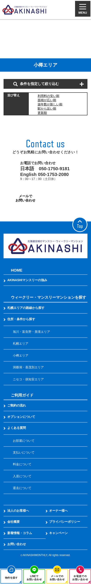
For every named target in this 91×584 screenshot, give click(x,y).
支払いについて (24, 452)
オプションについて (21, 416)
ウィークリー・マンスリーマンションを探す (48, 297)
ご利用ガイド (22, 395)
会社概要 (13, 521)
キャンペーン (58, 533)
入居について (22, 476)
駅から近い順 (47, 108)
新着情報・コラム (19, 533)
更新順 (42, 112)
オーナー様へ (58, 510)
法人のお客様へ (18, 510)
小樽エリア (20, 355)
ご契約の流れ (16, 405)
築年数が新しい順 (50, 104)
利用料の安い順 (48, 96)
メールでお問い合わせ (25, 198)
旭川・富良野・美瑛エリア (31, 331)
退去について (22, 488)
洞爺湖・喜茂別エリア (28, 367)
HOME (16, 270)
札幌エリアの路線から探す (26, 308)
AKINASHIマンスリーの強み (27, 280)
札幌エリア (20, 343)
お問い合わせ (16, 544)
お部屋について (24, 440)
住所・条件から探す (21, 319)
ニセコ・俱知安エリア (28, 379)
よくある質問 (16, 428)
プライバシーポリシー (64, 521)
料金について (22, 464)
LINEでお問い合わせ (66, 198)
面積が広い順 (47, 100)
